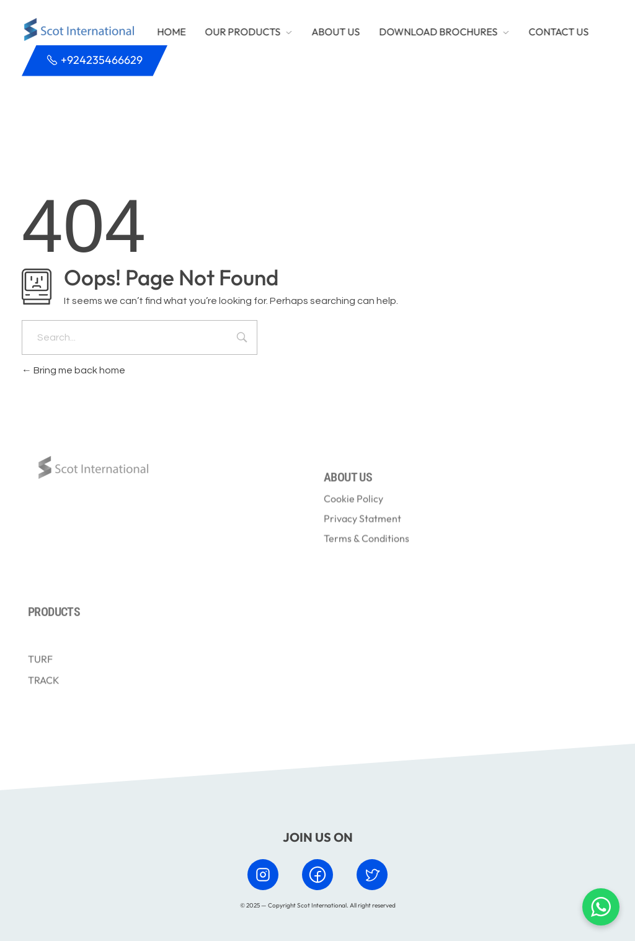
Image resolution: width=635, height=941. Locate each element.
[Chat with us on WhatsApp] (600, 906)
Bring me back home (73, 370)
